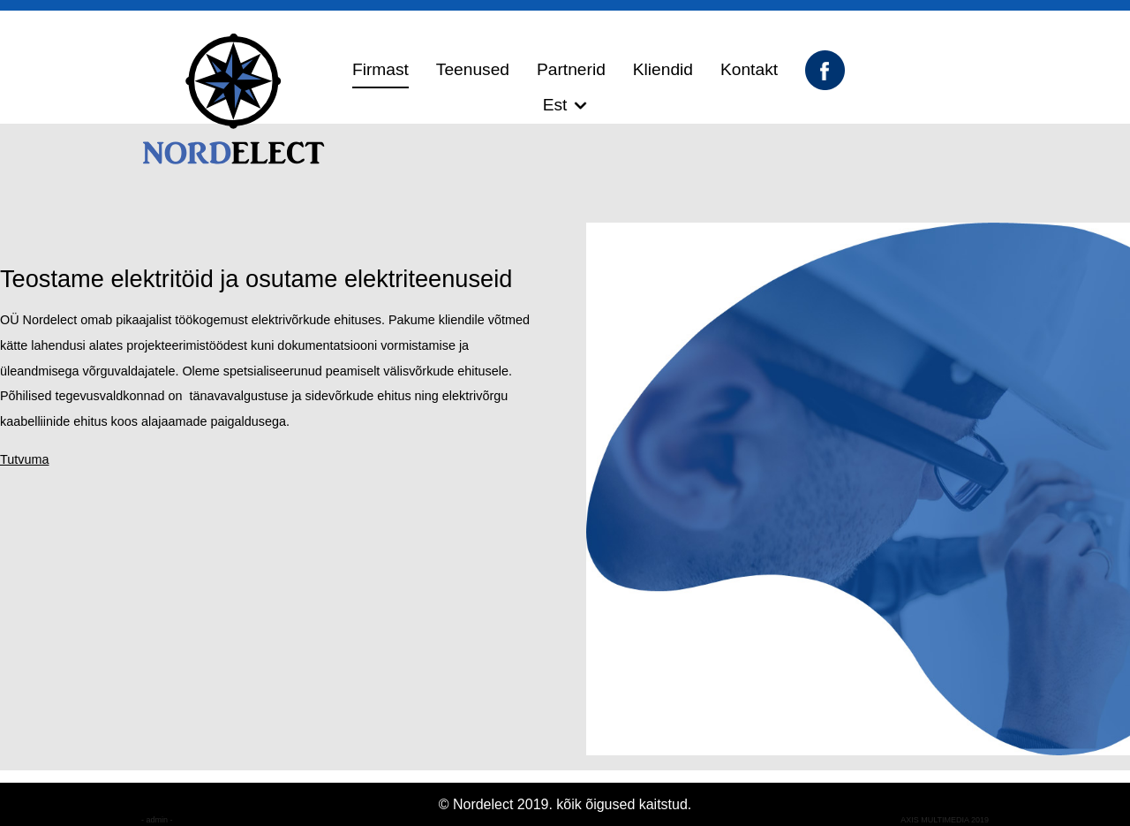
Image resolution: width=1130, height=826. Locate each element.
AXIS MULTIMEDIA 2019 (944, 819)
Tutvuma (24, 459)
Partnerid (571, 69)
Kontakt (749, 69)
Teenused (472, 69)
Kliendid (663, 69)
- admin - (157, 819)
